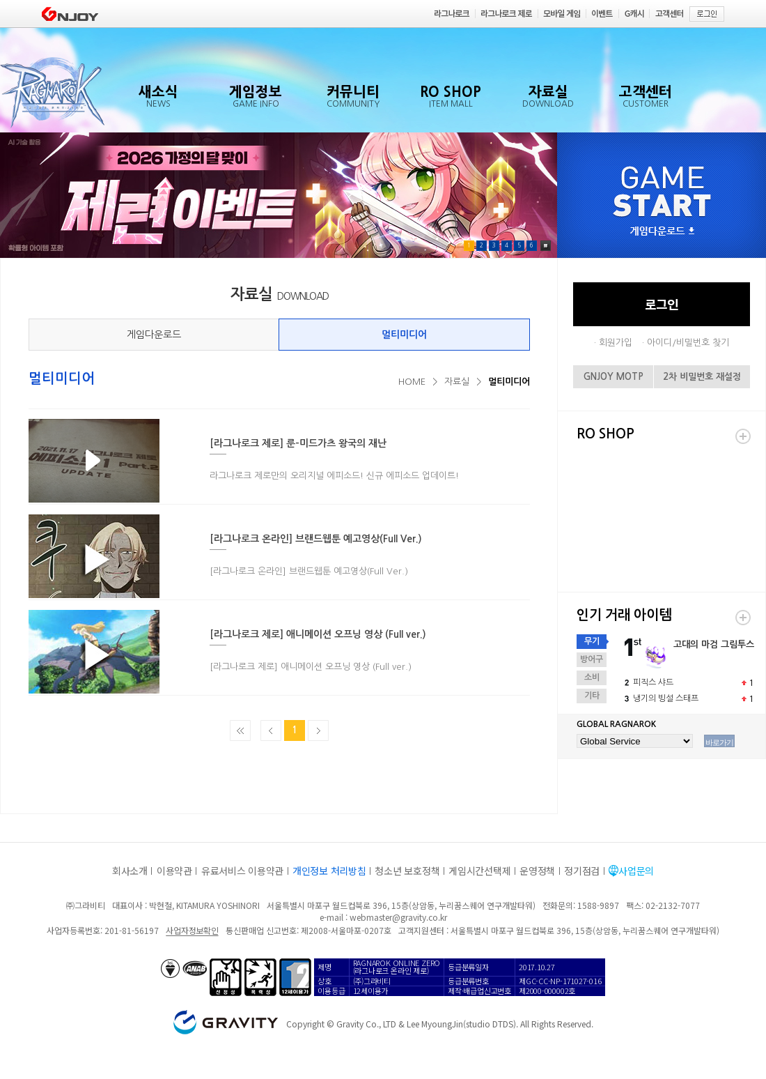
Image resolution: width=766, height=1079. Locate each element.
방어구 (591, 659)
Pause (545, 245)
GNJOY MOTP (613, 376)
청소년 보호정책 (407, 871)
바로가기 (719, 742)
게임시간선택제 (479, 871)
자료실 (456, 381)
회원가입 (615, 342)
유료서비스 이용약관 (242, 871)
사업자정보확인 (192, 930)
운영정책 (537, 871)
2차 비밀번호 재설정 (702, 376)
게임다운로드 (154, 334)
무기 (592, 641)
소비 (592, 677)
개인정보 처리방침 (329, 871)
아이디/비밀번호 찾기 (688, 342)
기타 (592, 695)
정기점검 (582, 871)
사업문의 (636, 871)
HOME (411, 381)
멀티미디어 (404, 334)
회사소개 (130, 871)
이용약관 (174, 871)
